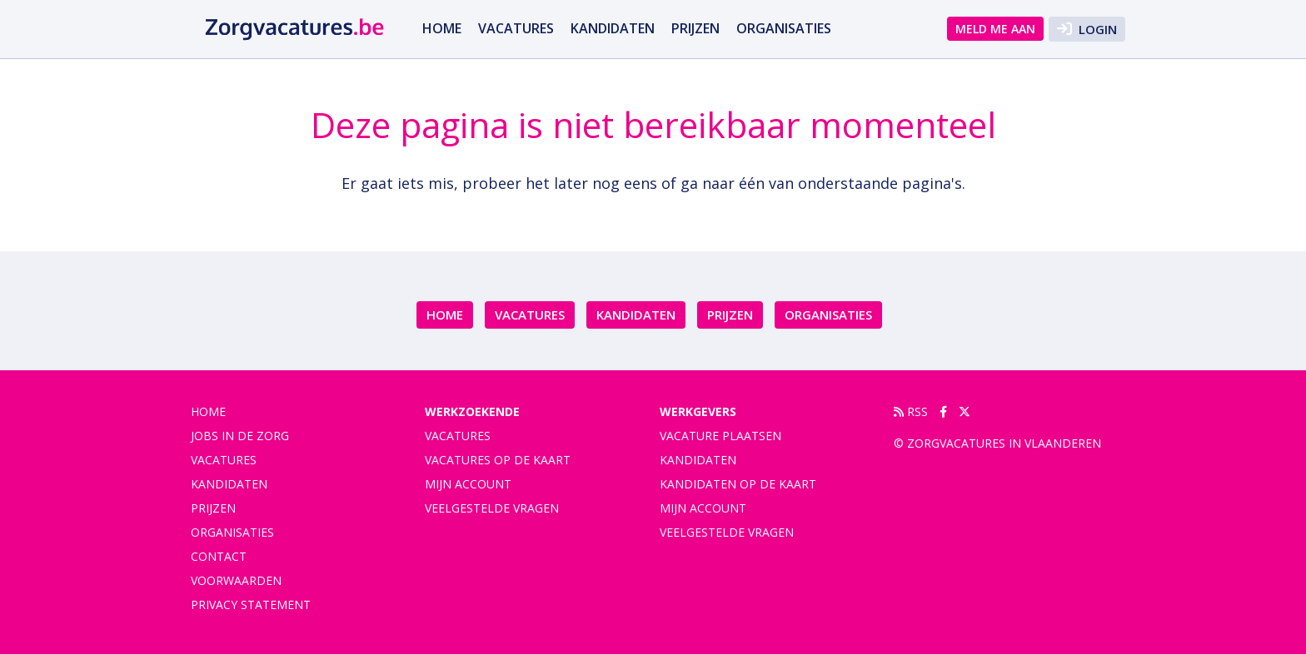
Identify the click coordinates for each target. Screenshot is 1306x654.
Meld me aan (995, 29)
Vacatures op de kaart (498, 460)
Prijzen (695, 28)
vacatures (516, 28)
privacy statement (251, 604)
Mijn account (468, 484)
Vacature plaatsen (720, 435)
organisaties (783, 28)
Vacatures (458, 435)
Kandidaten (613, 28)
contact (219, 556)
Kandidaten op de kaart (738, 484)
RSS (911, 411)
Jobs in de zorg (240, 435)
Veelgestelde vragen (492, 508)
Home (441, 28)
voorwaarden (236, 580)
